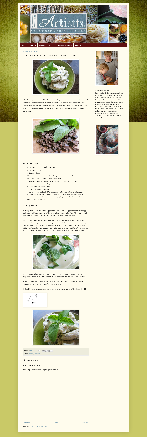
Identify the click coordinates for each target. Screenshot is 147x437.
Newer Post (27, 423)
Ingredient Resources (64, 45)
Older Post (84, 423)
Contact (78, 45)
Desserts (30, 354)
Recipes (42, 45)
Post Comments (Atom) (39, 426)
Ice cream (37, 354)
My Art (50, 45)
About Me (32, 45)
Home (23, 45)
